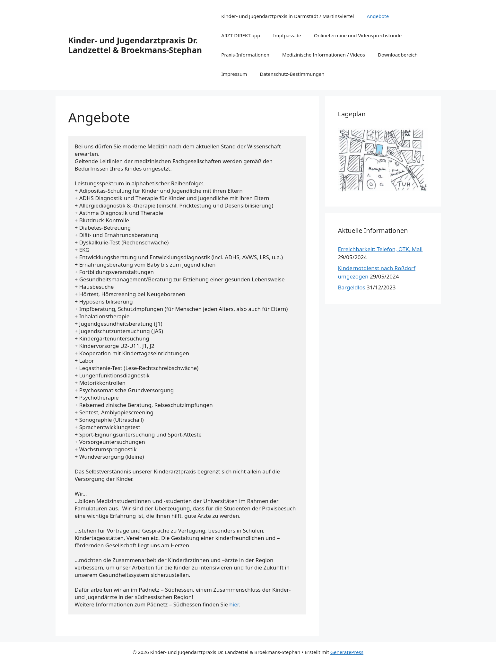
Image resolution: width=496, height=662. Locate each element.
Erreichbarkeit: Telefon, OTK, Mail (380, 249)
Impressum (234, 74)
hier (234, 604)
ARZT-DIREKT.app (240, 35)
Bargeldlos (351, 287)
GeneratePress (346, 652)
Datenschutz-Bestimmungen (292, 74)
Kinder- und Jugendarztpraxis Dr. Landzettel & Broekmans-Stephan (135, 45)
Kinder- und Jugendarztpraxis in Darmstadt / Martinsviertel (287, 16)
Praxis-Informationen (245, 54)
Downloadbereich (398, 54)
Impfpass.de (287, 35)
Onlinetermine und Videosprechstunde (358, 35)
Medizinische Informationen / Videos (323, 54)
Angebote (378, 16)
